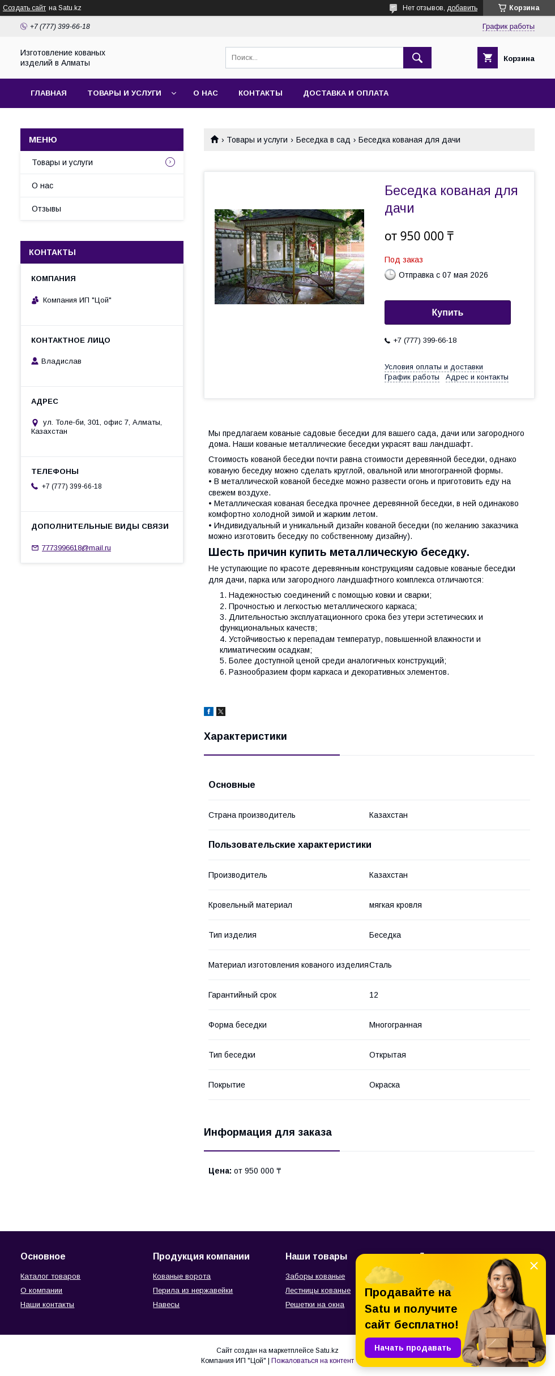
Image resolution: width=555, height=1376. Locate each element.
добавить (462, 8)
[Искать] (417, 57)
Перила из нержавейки (193, 1290)
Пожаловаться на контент (312, 1361)
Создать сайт (24, 8)
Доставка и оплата (345, 93)
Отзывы (46, 208)
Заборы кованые (315, 1276)
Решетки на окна (314, 1304)
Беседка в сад (323, 139)
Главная (49, 93)
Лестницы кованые (318, 1290)
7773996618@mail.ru (76, 548)
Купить (448, 312)
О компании (41, 1290)
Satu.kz (327, 1351)
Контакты (260, 93)
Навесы (166, 1304)
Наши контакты (47, 1304)
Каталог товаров (50, 1276)
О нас (205, 93)
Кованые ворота (182, 1276)
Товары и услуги (124, 93)
